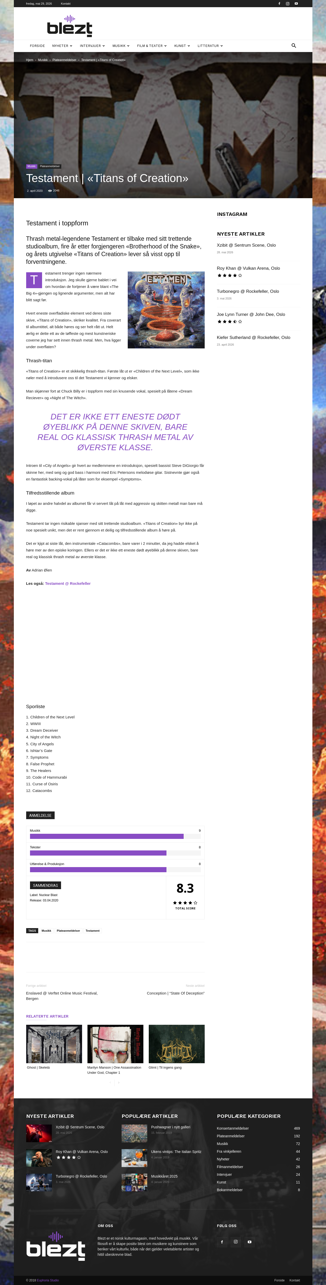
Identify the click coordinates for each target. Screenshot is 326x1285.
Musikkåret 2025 (164, 1176)
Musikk (121, 46)
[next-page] (118, 1083)
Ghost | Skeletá (38, 1067)
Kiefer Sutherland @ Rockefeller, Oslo (254, 337)
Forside (37, 46)
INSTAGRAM (232, 214)
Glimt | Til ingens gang (166, 1067)
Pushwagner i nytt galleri (171, 1127)
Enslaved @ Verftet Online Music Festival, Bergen (62, 996)
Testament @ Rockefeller (68, 583)
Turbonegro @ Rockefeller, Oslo (248, 291)
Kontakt (65, 3)
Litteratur (210, 46)
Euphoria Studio (48, 1280)
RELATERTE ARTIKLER (47, 1016)
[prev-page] (110, 1083)
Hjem (29, 60)
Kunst (182, 46)
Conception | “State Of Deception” (176, 993)
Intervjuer (92, 46)
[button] (294, 46)
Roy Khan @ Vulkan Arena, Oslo (248, 268)
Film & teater (152, 46)
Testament (93, 930)
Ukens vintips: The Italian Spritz (176, 1152)
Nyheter (62, 46)
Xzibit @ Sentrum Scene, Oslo (246, 245)
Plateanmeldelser (64, 60)
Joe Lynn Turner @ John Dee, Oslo (251, 314)
